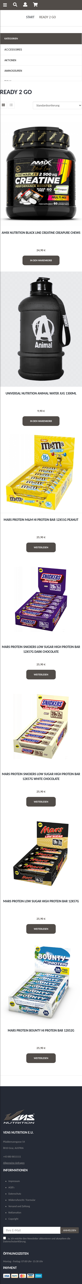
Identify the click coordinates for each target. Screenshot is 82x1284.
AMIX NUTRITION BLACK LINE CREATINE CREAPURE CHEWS (41, 233)
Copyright (13, 1218)
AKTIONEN (10, 60)
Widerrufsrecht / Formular (21, 1200)
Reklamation (14, 1212)
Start (30, 17)
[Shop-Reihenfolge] (57, 105)
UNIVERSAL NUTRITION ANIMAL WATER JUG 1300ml (41, 393)
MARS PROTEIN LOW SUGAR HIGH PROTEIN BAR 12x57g (41, 901)
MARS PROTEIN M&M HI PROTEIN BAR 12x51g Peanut (41, 520)
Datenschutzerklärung (14, 1241)
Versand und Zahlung (19, 1206)
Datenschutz (14, 1193)
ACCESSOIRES (13, 49)
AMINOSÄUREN (13, 70)
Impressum (14, 1181)
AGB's (11, 1187)
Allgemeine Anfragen (14, 1162)
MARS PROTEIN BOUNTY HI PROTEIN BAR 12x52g (41, 1030)
